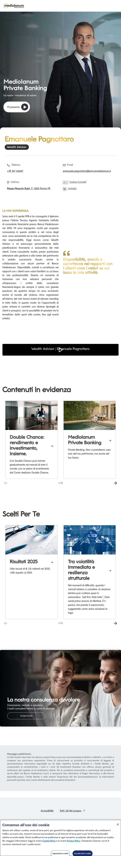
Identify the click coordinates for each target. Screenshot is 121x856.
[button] (60, 354)
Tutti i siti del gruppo (73, 810)
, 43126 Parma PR (28, 188)
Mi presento (17, 106)
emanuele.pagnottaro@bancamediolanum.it (87, 170)
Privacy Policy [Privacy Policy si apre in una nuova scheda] (73, 840)
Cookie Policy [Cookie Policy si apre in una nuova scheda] (49, 840)
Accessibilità (47, 810)
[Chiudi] (118, 824)
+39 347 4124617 (15, 170)
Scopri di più (26, 715)
